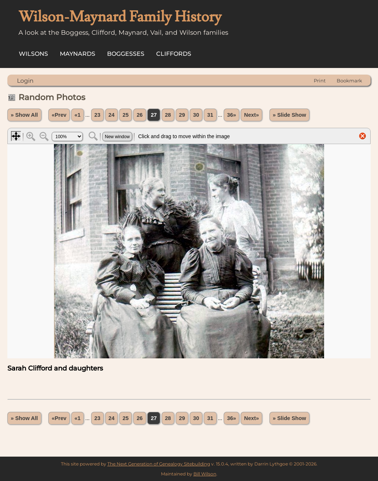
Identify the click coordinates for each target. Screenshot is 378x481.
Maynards (77, 53)
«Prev (59, 115)
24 (111, 115)
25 (125, 115)
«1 (77, 115)
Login (25, 80)
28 (168, 115)
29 (182, 115)
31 (210, 115)
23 (97, 115)
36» (231, 115)
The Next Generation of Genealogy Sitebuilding (158, 464)
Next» (251, 115)
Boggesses (125, 53)
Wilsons (33, 53)
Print (320, 80)
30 (196, 115)
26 (139, 115)
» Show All (24, 115)
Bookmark (349, 80)
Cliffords (173, 53)
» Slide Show (289, 115)
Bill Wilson (204, 474)
